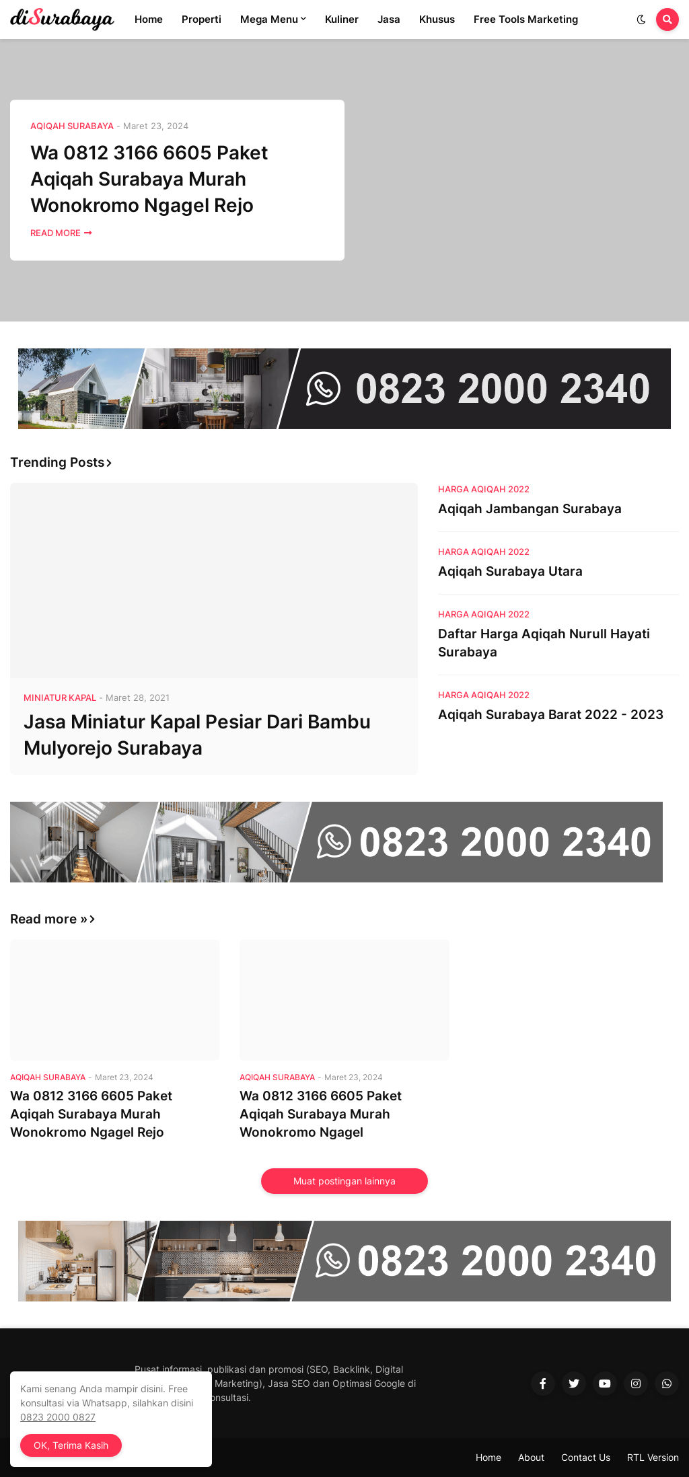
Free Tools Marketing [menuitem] (526, 19)
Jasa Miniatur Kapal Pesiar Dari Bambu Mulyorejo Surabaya (197, 734)
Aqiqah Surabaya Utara (510, 571)
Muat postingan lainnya (344, 1180)
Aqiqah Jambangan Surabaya (530, 509)
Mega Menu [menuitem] (269, 19)
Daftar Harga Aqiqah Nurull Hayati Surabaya (544, 643)
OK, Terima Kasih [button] (71, 1445)
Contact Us (585, 1457)
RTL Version (653, 1457)
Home (488, 1457)
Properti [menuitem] (201, 19)
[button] (641, 19)
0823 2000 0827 (58, 1417)
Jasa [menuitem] (388, 19)
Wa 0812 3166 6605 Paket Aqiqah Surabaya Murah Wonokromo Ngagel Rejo (149, 179)
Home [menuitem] (149, 19)
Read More (55, 233)
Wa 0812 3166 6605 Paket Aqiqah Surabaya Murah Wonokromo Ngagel (321, 1113)
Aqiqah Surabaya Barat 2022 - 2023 (550, 714)
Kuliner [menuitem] (342, 19)
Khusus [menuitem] (437, 19)
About (531, 1457)
